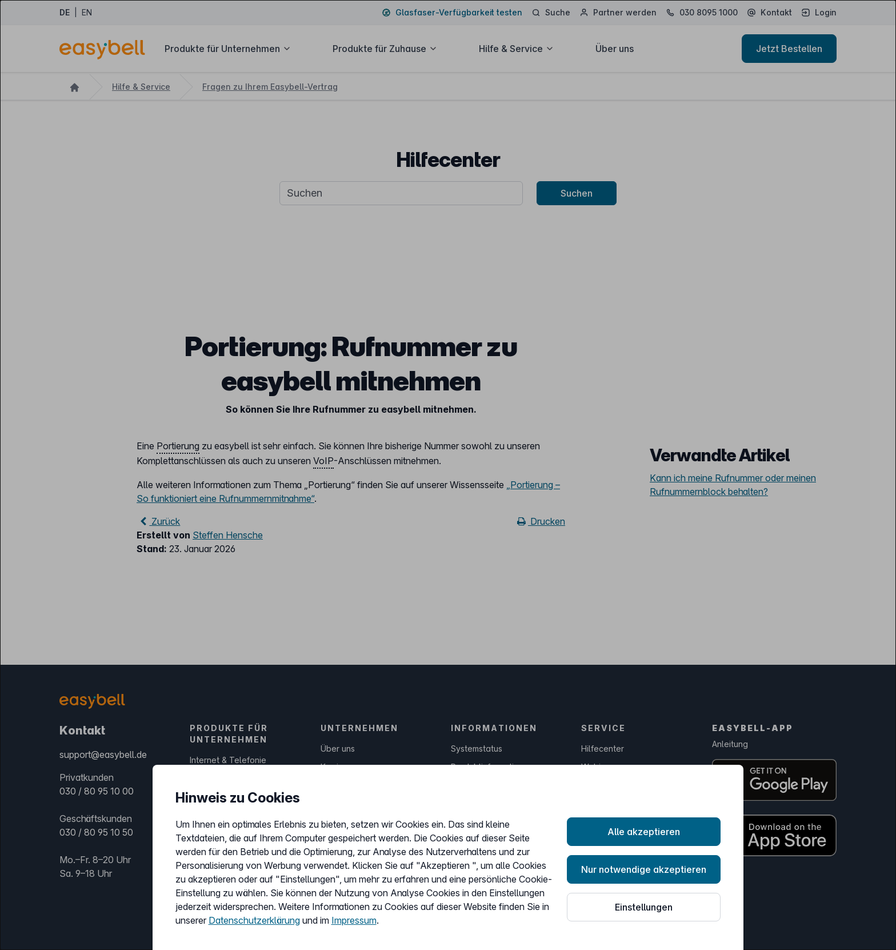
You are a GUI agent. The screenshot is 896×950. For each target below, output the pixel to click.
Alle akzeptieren (643, 831)
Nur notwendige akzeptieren (643, 869)
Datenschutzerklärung (254, 920)
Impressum (354, 920)
